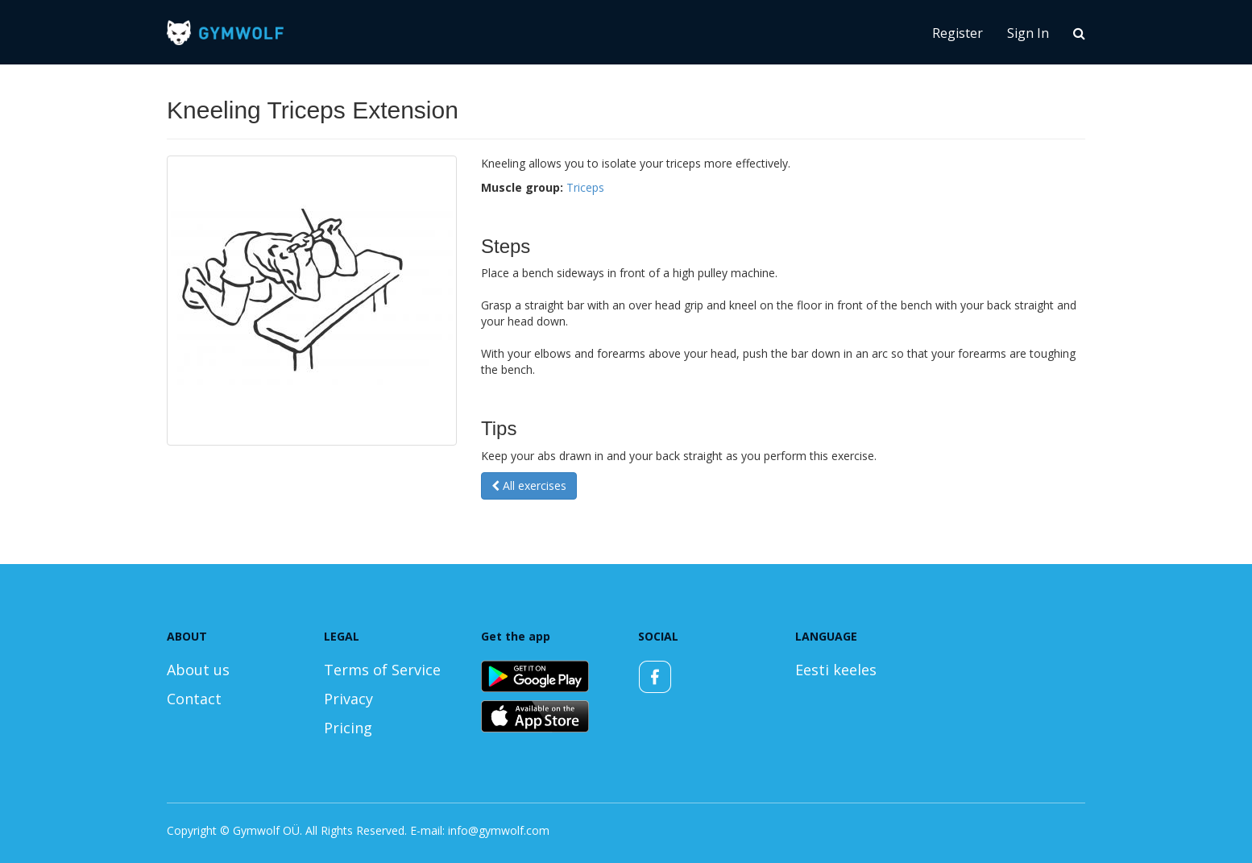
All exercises (528, 485)
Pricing (348, 727)
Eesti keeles (836, 669)
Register (957, 33)
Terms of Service (382, 669)
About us (198, 669)
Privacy (348, 698)
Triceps (585, 187)
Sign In (1028, 33)
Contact (194, 698)
